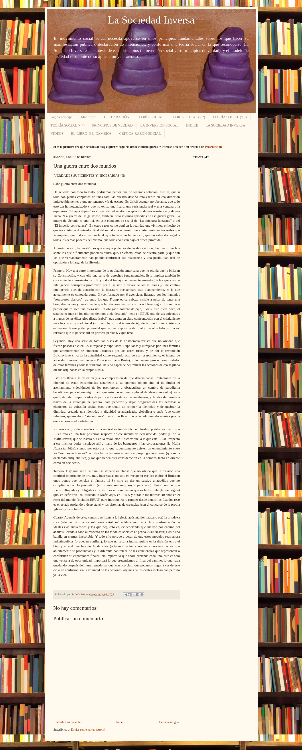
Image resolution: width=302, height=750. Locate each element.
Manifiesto (88, 117)
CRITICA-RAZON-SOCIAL (140, 133)
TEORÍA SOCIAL (150, 117)
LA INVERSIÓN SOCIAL (159, 125)
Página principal (61, 117)
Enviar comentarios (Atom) (88, 729)
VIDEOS (57, 133)
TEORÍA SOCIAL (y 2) (188, 117)
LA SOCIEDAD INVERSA (225, 125)
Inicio (120, 722)
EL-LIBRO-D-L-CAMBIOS (91, 133)
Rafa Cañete (78, 594)
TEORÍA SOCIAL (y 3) (230, 117)
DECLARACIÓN (116, 117)
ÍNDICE (192, 125)
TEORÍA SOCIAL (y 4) (68, 125)
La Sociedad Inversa (151, 20)
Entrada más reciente (68, 722)
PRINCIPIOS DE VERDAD (112, 125)
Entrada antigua (169, 722)
